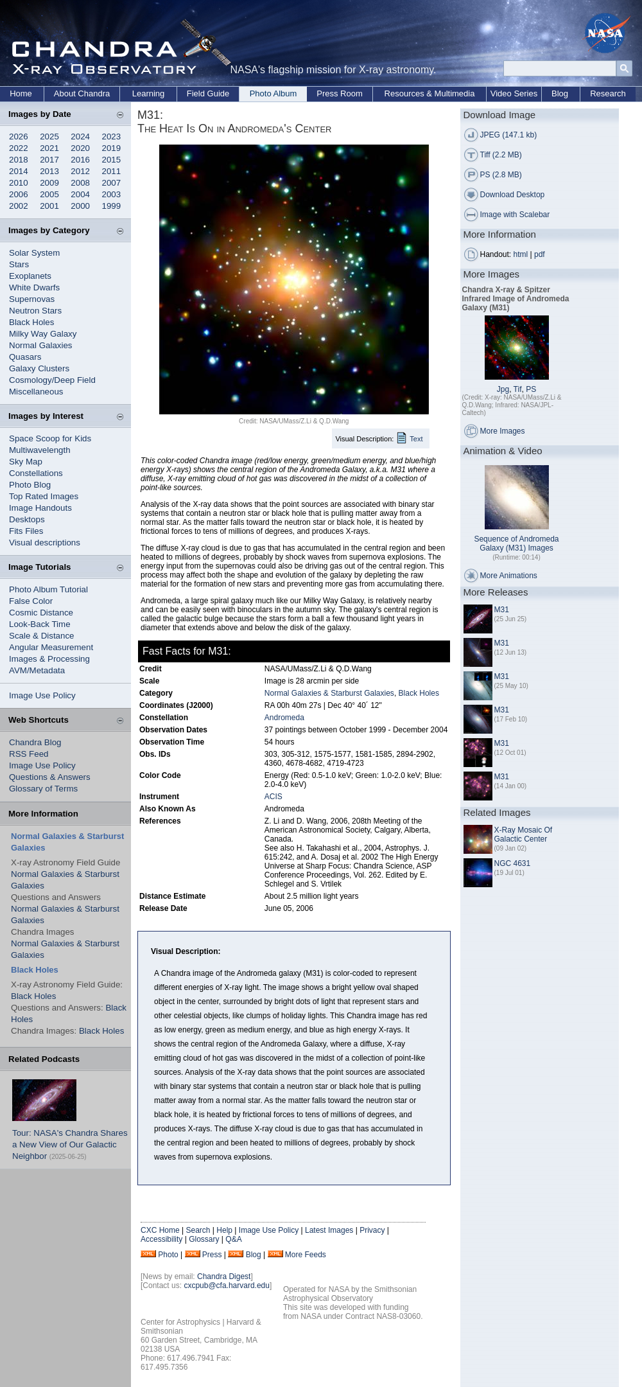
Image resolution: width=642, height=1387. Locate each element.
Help (224, 1230)
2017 (49, 159)
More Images (502, 431)
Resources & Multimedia (430, 93)
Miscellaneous (36, 391)
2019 (111, 148)
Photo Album (273, 93)
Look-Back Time (40, 624)
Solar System (34, 253)
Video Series (513, 93)
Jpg (503, 389)
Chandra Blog (35, 742)
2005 (49, 194)
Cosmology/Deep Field (52, 380)
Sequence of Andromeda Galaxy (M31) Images (516, 543)
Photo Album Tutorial (48, 589)
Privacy (372, 1230)
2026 (18, 136)
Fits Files (26, 531)
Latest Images (329, 1230)
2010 (18, 183)
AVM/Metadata (37, 670)
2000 (80, 206)
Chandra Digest (223, 1276)
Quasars (25, 357)
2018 (18, 159)
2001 (49, 206)
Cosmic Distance (41, 612)
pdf (539, 254)
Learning (148, 93)
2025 (49, 136)
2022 (18, 148)
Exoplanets (30, 276)
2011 (111, 171)
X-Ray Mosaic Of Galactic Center (523, 835)
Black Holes (31, 322)
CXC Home (160, 1230)
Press (212, 1254)
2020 (80, 148)
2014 (18, 171)
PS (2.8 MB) (501, 174)
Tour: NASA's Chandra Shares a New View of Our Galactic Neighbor (70, 1144)
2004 (80, 194)
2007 (111, 183)
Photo (168, 1254)
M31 (501, 609)
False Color (31, 601)
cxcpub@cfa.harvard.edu (227, 1285)
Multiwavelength (40, 450)
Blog (559, 93)
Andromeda (284, 717)
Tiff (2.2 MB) (501, 154)
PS (531, 389)
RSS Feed (29, 754)
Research (608, 93)
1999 (111, 206)
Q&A (233, 1239)
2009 (49, 183)
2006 (18, 194)
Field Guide (208, 93)
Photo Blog (30, 485)
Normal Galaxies (41, 345)
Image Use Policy (42, 695)
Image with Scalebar (515, 214)
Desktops (27, 519)
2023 (111, 136)
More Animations (508, 575)
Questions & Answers (50, 777)
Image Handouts (40, 508)
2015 (111, 159)
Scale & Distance (41, 635)
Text (416, 439)
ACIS (273, 796)
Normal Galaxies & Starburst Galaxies (329, 693)
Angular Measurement (51, 647)
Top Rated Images (43, 496)
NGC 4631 (512, 863)
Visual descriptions (44, 542)
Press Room (340, 93)
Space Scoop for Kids (50, 438)
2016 (80, 159)
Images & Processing (49, 659)
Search (198, 1230)
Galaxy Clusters (39, 368)
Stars (19, 264)
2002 (18, 206)
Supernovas (32, 299)
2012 (80, 171)
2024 (80, 136)
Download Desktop (512, 194)
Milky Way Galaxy (42, 334)
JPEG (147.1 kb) (508, 134)
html (521, 254)
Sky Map (25, 461)
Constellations (36, 473)
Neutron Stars (35, 310)
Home (21, 93)
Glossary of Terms (43, 788)
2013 (49, 171)
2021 (49, 148)
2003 (111, 194)
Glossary (204, 1239)
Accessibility (161, 1239)
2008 (80, 183)
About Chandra (82, 93)
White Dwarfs (34, 287)
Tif (518, 389)
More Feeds (305, 1254)
